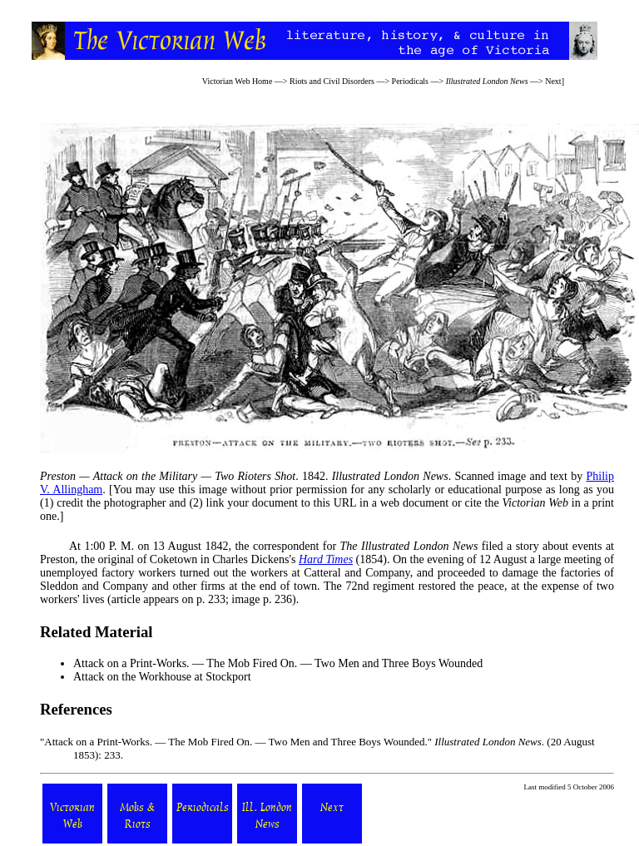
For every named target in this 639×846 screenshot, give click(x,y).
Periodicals (410, 81)
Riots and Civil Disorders (332, 81)
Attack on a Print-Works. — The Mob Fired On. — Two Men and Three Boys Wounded (278, 663)
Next (553, 81)
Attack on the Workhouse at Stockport (162, 676)
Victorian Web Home (237, 81)
